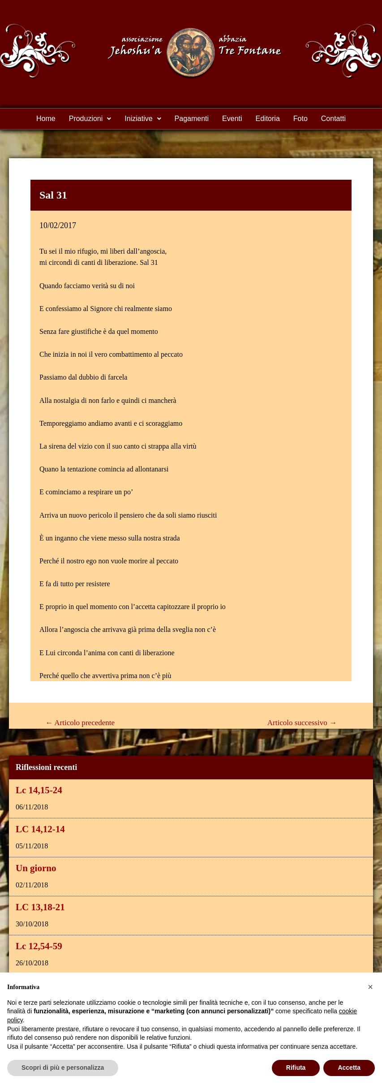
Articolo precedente (80, 722)
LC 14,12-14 (40, 829)
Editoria (268, 118)
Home (46, 118)
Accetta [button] (349, 1067)
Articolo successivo (302, 722)
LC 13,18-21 (40, 907)
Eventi (232, 118)
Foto (300, 118)
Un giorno (36, 868)
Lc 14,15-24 (39, 790)
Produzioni (90, 118)
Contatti (333, 118)
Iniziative (142, 118)
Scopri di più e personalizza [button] (62, 1067)
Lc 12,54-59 (39, 946)
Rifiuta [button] (296, 1067)
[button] (370, 987)
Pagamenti (192, 118)
